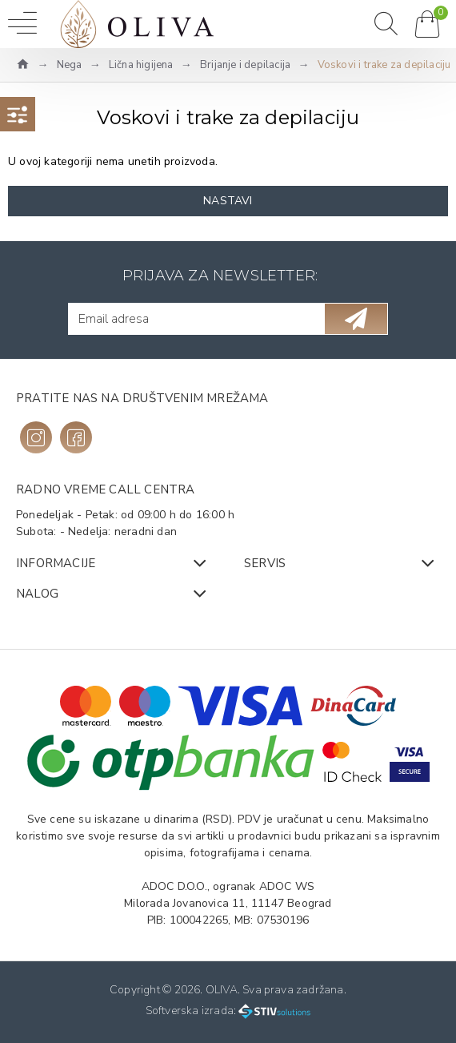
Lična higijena (141, 65)
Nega (69, 65)
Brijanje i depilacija (245, 65)
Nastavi (227, 200)
